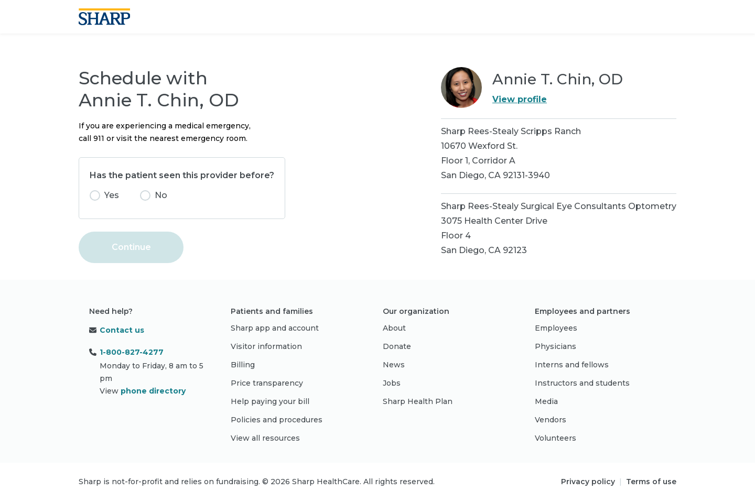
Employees (556, 328)
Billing (243, 364)
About (394, 328)
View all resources (265, 438)
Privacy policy (588, 481)
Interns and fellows (572, 364)
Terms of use (651, 481)
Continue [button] (131, 247)
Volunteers (555, 438)
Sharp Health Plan (417, 401)
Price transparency (267, 383)
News (394, 364)
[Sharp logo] (104, 16)
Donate (397, 346)
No (161, 195)
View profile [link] (519, 99)
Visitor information (266, 346)
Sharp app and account (275, 328)
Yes (111, 195)
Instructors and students (582, 383)
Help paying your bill (270, 401)
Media (546, 401)
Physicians (555, 346)
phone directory (153, 391)
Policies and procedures (276, 419)
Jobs (392, 383)
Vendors (550, 419)
